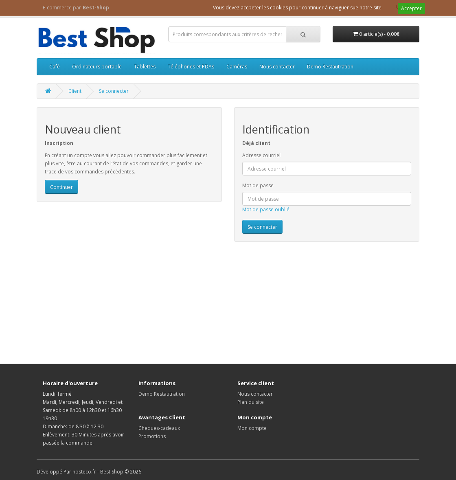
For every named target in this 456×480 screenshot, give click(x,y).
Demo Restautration (330, 66)
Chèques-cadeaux (159, 428)
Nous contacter (277, 66)
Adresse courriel (261, 155)
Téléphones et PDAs (191, 66)
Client (74, 91)
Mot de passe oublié (265, 209)
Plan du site (250, 402)
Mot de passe (258, 185)
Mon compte (252, 428)
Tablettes (145, 66)
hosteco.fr (84, 471)
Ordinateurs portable (97, 66)
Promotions (152, 436)
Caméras (236, 66)
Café (54, 66)
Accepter (411, 8)
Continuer (61, 187)
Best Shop (111, 471)
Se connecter (114, 91)
